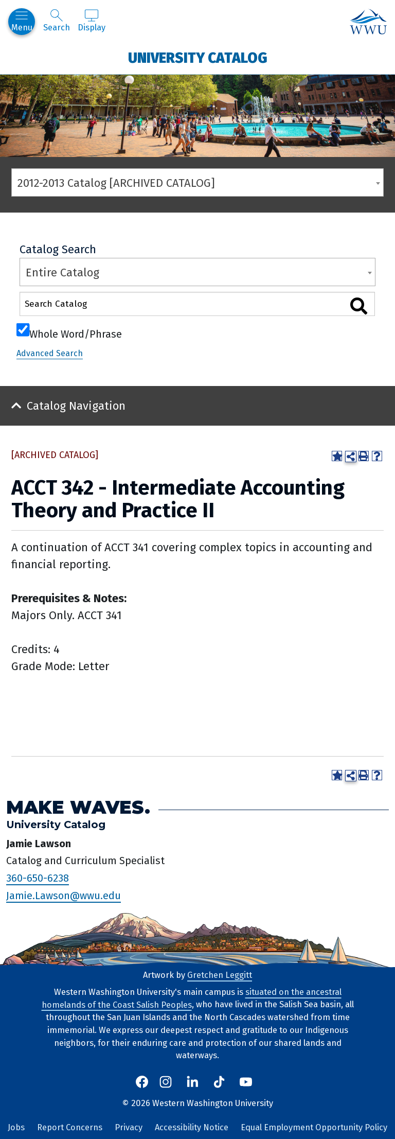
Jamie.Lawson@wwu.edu (63, 895)
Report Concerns (69, 1127)
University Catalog (197, 57)
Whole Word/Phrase (75, 333)
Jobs (16, 1127)
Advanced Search (49, 353)
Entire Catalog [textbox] (62, 272)
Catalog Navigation (76, 406)
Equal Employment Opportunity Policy (314, 1127)
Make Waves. (78, 807)
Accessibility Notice (191, 1127)
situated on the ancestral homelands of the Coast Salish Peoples (192, 998)
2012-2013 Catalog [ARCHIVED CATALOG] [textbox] (116, 183)
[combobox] (197, 182)
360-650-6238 (37, 878)
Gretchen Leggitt (219, 975)
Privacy (128, 1127)
